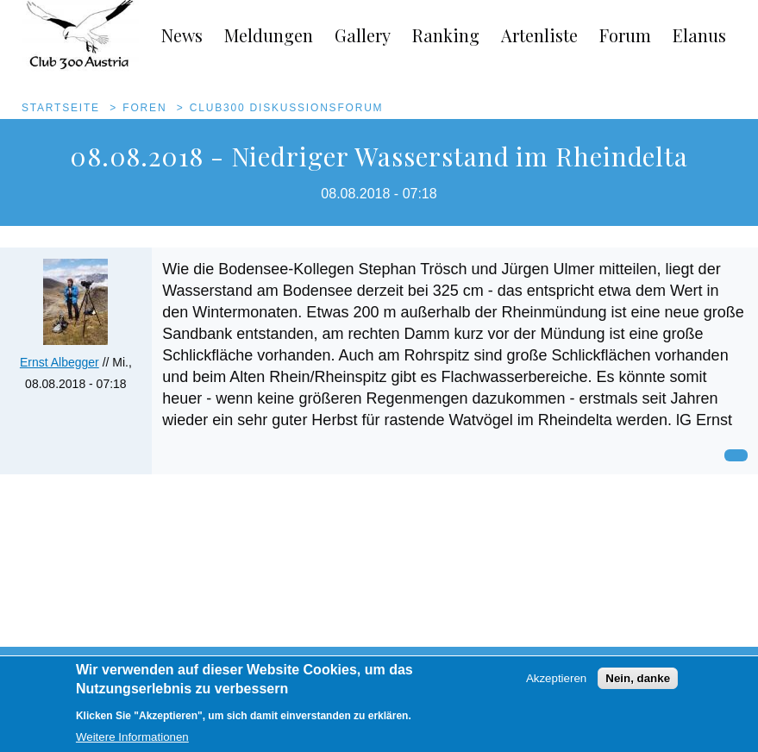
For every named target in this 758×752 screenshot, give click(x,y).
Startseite (61, 108)
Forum (625, 35)
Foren (144, 108)
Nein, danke (637, 686)
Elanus (699, 35)
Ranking (445, 35)
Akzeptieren (556, 686)
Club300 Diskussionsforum (287, 108)
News (182, 35)
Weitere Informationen (132, 743)
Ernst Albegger (59, 362)
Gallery (363, 35)
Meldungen (268, 35)
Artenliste (539, 35)
